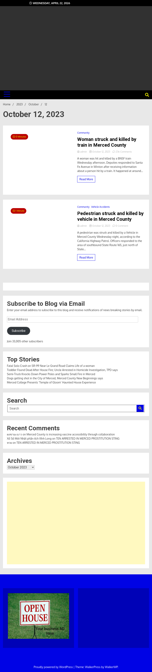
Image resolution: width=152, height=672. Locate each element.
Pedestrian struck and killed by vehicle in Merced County (110, 216)
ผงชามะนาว (14, 434)
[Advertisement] (76, 46)
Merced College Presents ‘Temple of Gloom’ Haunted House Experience (51, 382)
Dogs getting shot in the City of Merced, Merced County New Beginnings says (55, 378)
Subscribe (19, 331)
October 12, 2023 (100, 151)
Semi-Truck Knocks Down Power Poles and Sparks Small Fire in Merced (51, 374)
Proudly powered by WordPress (53, 667)
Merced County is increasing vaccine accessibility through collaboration (71, 434)
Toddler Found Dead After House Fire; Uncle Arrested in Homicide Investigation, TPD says (62, 370)
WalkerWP (111, 667)
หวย (9, 442)
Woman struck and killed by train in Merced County (106, 142)
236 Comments (124, 151)
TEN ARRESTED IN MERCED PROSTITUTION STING (87, 438)
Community (83, 132)
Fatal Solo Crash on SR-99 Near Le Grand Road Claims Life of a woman (51, 365)
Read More (86, 179)
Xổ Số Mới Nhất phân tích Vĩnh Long (29, 438)
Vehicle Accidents (100, 206)
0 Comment (122, 225)
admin (82, 151)
